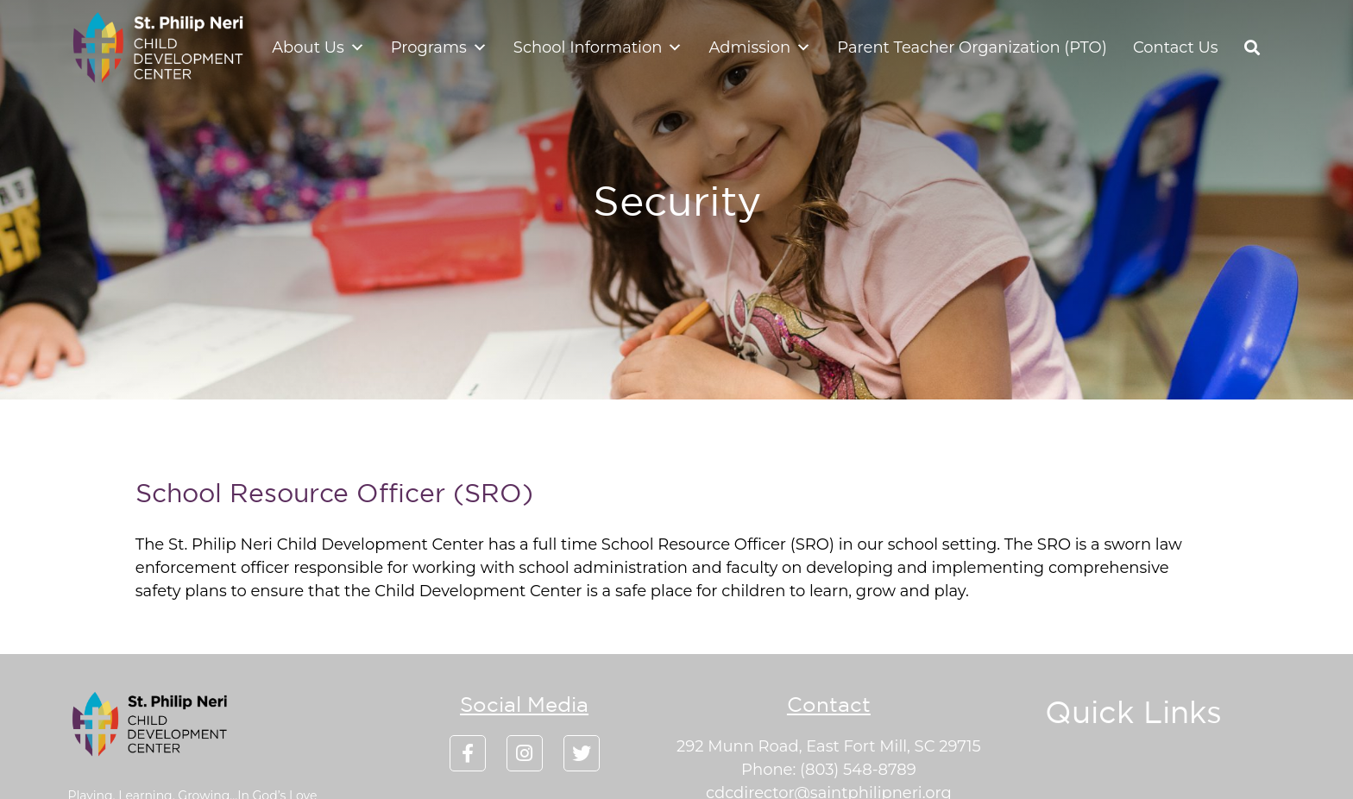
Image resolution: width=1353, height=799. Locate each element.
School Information (598, 47)
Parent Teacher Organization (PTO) (972, 47)
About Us (318, 47)
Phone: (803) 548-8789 (828, 769)
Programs (439, 47)
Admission (759, 47)
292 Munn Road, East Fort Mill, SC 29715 (828, 746)
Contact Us (1175, 47)
